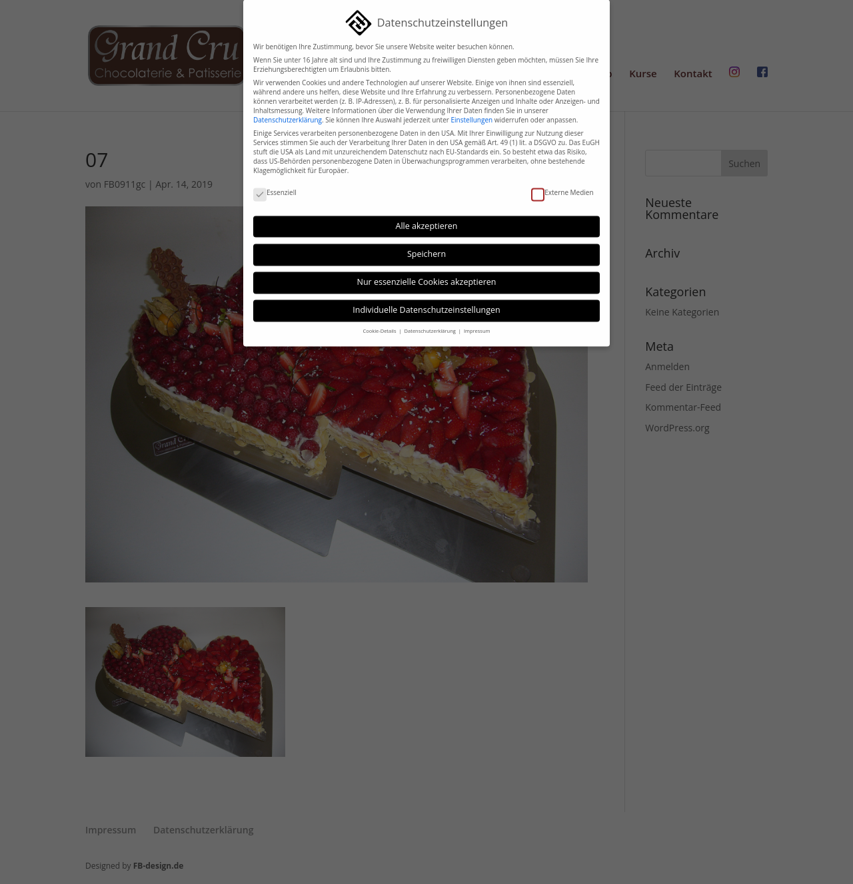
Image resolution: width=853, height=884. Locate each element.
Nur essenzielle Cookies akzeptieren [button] (426, 276)
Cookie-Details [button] (380, 325)
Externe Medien (562, 186)
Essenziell (275, 186)
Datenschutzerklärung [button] (431, 325)
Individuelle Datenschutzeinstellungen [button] (426, 304)
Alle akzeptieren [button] (427, 219)
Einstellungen (471, 113)
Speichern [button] (426, 248)
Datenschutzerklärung (287, 113)
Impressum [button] (477, 325)
